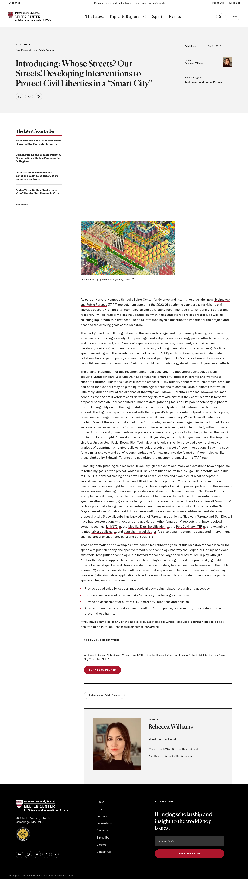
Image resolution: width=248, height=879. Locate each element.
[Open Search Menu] (217, 16)
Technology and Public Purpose (204, 81)
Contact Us (104, 853)
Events (101, 810)
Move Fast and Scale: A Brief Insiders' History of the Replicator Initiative (39, 142)
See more (22, 205)
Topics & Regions (126, 16)
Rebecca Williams (194, 63)
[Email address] (189, 842)
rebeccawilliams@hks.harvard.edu (138, 627)
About (100, 802)
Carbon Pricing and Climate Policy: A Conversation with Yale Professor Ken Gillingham (38, 158)
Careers (102, 846)
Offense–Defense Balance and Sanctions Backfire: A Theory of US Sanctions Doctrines (37, 176)
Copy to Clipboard (102, 670)
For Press (103, 817)
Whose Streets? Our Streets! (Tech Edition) (173, 749)
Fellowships (104, 824)
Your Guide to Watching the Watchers (170, 756)
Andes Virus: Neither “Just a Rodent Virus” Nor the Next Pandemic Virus (37, 192)
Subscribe (103, 838)
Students (102, 831)
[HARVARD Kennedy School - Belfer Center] (29, 16)
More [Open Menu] (233, 16)
